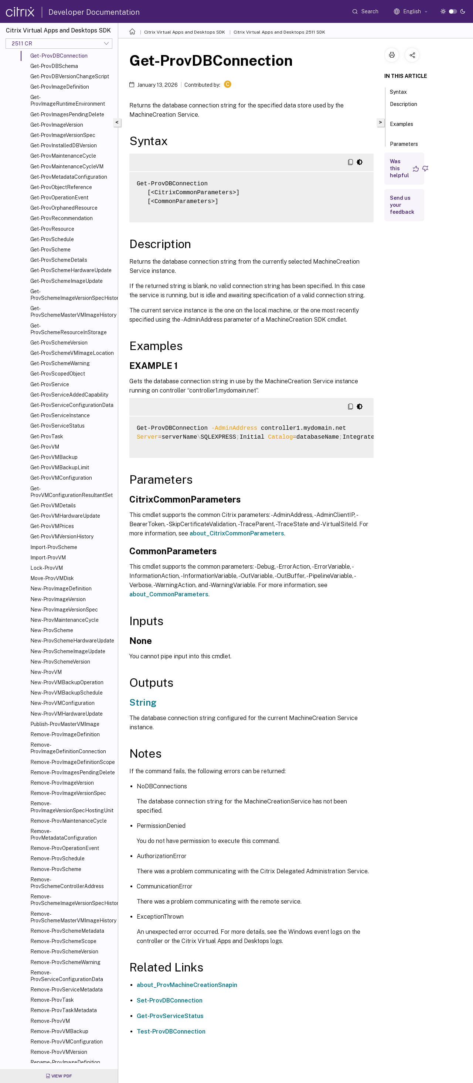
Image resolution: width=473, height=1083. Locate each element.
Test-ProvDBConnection (171, 1031)
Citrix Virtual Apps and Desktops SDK (184, 32)
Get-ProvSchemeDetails (58, 260)
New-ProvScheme (51, 630)
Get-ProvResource (52, 229)
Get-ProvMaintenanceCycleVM (66, 166)
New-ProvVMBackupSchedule (66, 693)
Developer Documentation (94, 12)
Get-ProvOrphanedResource (64, 208)
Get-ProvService (49, 384)
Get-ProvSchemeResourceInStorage (68, 329)
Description (403, 107)
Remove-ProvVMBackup (59, 1031)
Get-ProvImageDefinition (59, 87)
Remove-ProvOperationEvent (64, 848)
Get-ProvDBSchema (54, 66)
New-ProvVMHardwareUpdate (66, 714)
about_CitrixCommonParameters (237, 533)
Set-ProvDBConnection (170, 1000)
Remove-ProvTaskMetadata (63, 1010)
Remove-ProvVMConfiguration (66, 1042)
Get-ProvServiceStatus (57, 426)
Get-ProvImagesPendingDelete (67, 114)
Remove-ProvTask (52, 1000)
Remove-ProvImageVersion (62, 783)
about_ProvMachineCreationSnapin (187, 984)
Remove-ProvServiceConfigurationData (66, 976)
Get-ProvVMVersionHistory (61, 536)
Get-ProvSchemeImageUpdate (66, 281)
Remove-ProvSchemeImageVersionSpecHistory (72, 900)
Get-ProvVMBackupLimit (59, 467)
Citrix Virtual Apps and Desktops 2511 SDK (279, 32)
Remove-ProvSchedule (57, 858)
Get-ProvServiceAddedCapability (69, 395)
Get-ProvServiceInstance (60, 415)
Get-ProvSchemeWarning (60, 363)
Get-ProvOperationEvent (59, 198)
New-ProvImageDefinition (61, 589)
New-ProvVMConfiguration (62, 703)
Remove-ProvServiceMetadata (66, 990)
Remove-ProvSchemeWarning (65, 962)
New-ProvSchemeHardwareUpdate (72, 641)
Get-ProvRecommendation (61, 218)
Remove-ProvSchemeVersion (64, 952)
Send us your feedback (402, 205)
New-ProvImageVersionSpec (64, 610)
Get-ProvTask (46, 436)
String (142, 702)
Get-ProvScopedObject (57, 374)
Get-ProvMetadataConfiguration (68, 177)
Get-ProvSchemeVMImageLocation (72, 353)
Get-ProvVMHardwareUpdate (65, 516)
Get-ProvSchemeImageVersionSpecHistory (72, 294)
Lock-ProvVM (46, 568)
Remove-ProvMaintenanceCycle (68, 821)
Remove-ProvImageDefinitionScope (72, 762)
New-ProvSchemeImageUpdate (67, 651)
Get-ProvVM (44, 447)
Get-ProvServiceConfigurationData (71, 405)
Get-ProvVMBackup (54, 457)
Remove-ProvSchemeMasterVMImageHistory (72, 917)
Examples (401, 127)
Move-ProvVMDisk (52, 578)
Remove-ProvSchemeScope (63, 941)
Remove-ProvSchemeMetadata (67, 931)
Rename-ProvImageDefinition (65, 1062)
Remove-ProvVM (50, 1021)
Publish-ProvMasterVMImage (64, 724)
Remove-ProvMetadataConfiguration (63, 834)
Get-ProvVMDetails (53, 505)
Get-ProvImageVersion (56, 125)
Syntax (402, 91)
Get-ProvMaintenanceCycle (63, 156)
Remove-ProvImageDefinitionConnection (68, 748)
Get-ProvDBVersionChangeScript (69, 76)
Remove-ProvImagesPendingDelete (72, 772)
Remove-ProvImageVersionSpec (68, 793)
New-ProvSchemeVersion (60, 662)
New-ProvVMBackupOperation (66, 682)
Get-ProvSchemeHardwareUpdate (71, 270)
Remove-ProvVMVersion (58, 1052)
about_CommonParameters (168, 594)
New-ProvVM (46, 672)
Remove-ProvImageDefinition (65, 734)
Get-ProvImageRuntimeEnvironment (67, 100)
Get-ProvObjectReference (61, 187)
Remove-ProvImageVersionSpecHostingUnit (71, 807)
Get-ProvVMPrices (52, 526)
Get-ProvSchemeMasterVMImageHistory (72, 311)
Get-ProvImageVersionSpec (62, 135)
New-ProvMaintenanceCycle (64, 620)
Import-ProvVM (48, 558)
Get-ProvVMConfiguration (61, 478)
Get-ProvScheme (50, 250)
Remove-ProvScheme (55, 869)
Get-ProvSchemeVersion (59, 343)
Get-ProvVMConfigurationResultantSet (71, 492)
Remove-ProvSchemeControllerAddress (67, 883)
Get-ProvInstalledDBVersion (63, 145)
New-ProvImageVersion (58, 599)
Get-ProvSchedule (52, 239)
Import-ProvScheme (53, 547)
